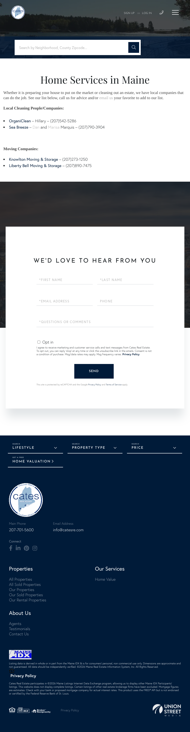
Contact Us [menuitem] (19, 633)
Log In (147, 13)
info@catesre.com (68, 529)
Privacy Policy (131, 354)
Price (137, 448)
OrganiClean (20, 120)
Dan (36, 127)
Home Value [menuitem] (105, 579)
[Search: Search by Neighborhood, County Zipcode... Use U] (73, 47)
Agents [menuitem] (15, 623)
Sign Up (129, 13)
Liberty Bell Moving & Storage (35, 165)
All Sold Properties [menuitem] (25, 584)
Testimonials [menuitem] (19, 628)
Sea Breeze (18, 127)
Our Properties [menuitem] (21, 589)
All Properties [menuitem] (20, 579)
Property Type (88, 448)
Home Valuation (31, 461)
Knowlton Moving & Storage (33, 159)
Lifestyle (23, 448)
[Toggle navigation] (175, 12)
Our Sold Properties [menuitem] (26, 594)
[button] (133, 47)
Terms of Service (114, 384)
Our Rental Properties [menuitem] (27, 600)
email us (106, 98)
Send (94, 371)
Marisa (54, 127)
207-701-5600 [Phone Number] (21, 529)
